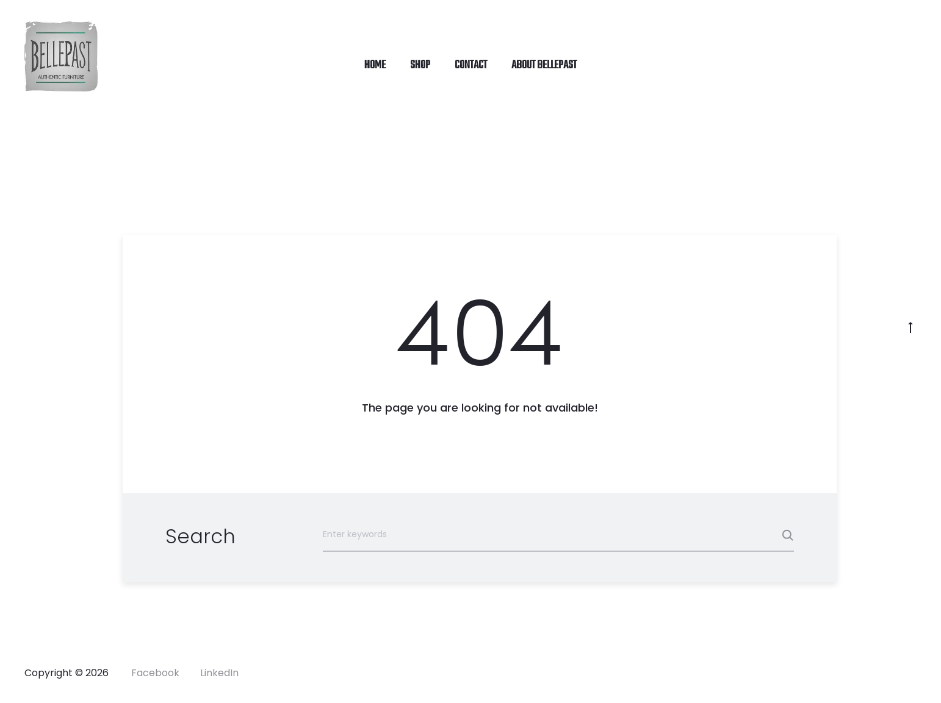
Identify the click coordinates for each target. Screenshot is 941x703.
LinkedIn (219, 673)
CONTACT (471, 65)
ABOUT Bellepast (544, 65)
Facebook (155, 673)
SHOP (420, 65)
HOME (375, 65)
